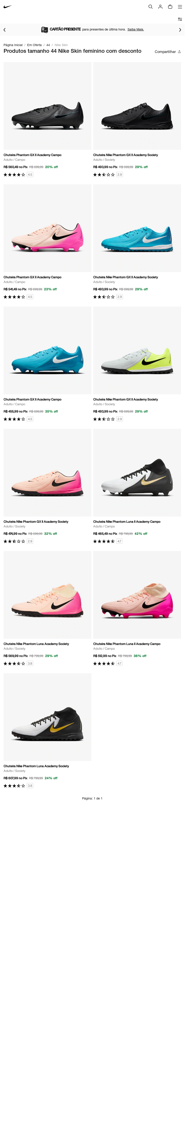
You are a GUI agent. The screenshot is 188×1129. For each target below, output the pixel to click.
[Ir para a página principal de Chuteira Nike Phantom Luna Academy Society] (47, 608)
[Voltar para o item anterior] (4, 30)
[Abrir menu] (180, 6)
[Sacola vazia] (170, 6)
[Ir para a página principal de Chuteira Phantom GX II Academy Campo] (47, 119)
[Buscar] (150, 6)
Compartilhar (168, 51)
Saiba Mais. (136, 29)
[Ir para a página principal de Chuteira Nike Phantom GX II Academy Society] (137, 119)
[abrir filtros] (180, 19)
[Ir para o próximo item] (180, 30)
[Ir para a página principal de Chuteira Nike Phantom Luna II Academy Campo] (137, 486)
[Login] (160, 6)
